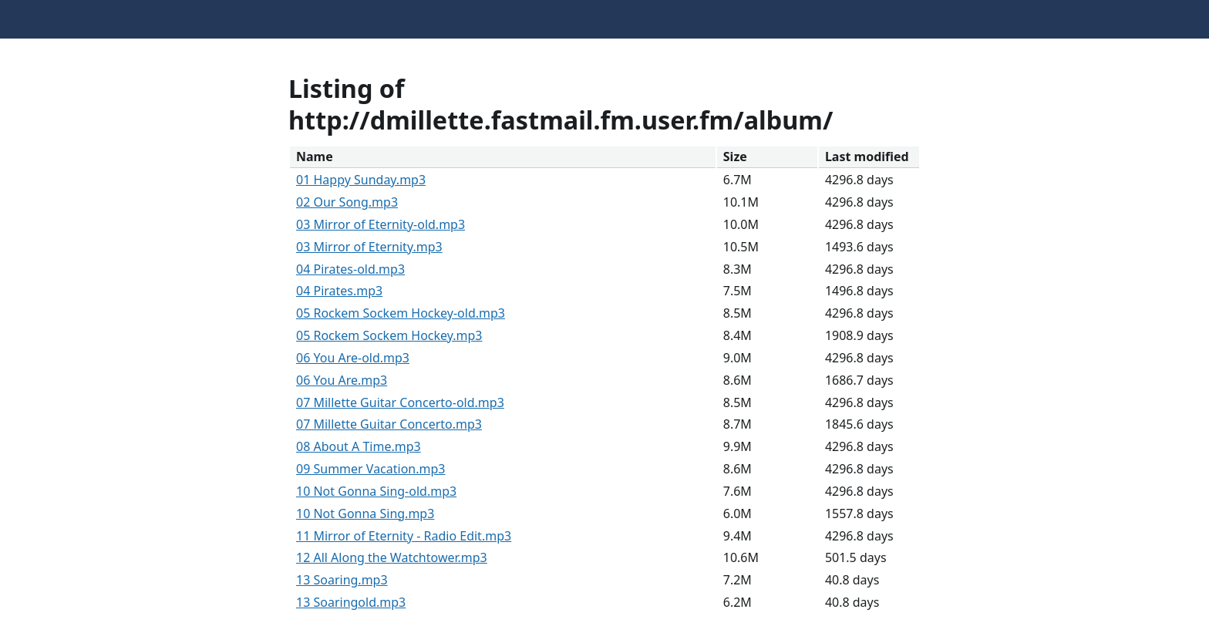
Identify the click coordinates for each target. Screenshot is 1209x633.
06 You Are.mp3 (341, 380)
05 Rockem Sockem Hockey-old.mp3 (400, 313)
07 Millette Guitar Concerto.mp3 (389, 424)
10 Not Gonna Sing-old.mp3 (376, 491)
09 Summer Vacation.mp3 (370, 468)
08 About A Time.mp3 (358, 446)
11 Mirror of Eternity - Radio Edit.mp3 (403, 535)
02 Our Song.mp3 (347, 202)
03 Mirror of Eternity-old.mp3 (380, 224)
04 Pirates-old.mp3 (350, 269)
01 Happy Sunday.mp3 (361, 179)
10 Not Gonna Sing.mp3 (365, 513)
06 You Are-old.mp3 (352, 357)
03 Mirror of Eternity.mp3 (369, 246)
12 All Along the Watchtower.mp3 (391, 557)
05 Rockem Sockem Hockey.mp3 (389, 335)
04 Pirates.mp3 (339, 290)
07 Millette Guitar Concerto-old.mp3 (400, 402)
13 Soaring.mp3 (342, 579)
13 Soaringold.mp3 (351, 602)
